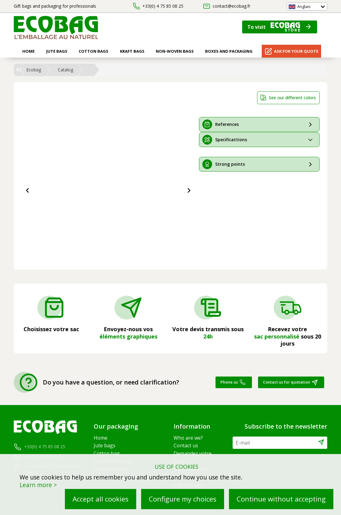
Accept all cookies (101, 499)
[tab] (259, 124)
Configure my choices (182, 499)
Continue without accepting (281, 499)
